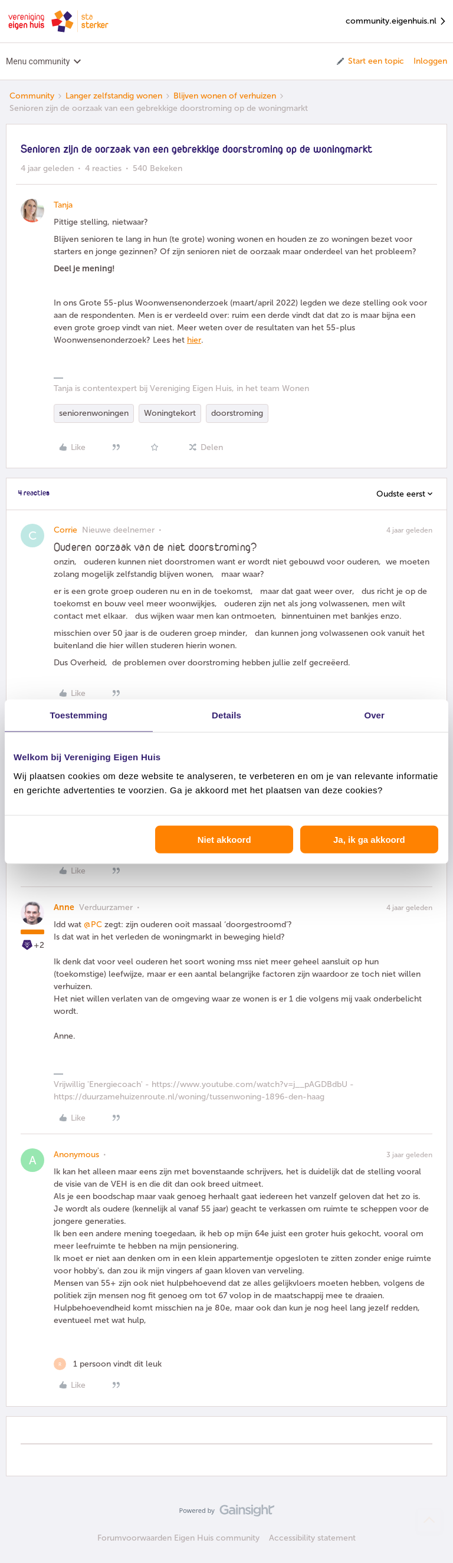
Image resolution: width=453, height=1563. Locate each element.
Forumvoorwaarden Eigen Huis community (178, 1538)
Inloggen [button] (430, 61)
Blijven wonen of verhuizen (224, 96)
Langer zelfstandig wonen (113, 96)
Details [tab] (226, 715)
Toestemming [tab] (79, 715)
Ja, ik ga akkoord (369, 839)
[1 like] (108, 1364)
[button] (369, 61)
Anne (64, 907)
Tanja (63, 205)
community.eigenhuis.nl (396, 21)
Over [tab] (374, 715)
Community (31, 96)
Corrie (65, 530)
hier (194, 340)
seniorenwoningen (94, 413)
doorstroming (237, 413)
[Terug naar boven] (429, 1520)
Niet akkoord (224, 839)
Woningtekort (170, 413)
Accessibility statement (312, 1538)
